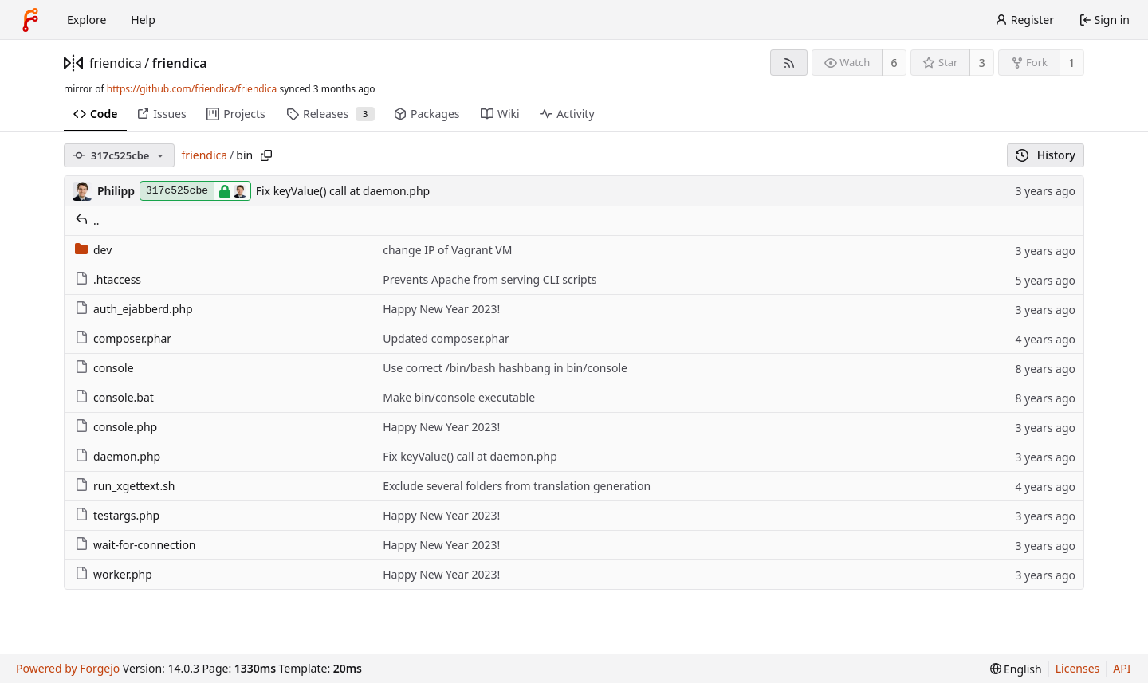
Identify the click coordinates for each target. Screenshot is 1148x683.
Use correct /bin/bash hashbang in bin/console (505, 367)
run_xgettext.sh (125, 485)
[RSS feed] (789, 62)
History (1045, 155)
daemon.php (117, 456)
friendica (115, 63)
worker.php (113, 574)
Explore (86, 19)
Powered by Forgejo (68, 668)
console (104, 367)
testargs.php (117, 515)
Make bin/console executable (459, 397)
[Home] (30, 20)
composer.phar (123, 338)
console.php (116, 426)
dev (93, 249)
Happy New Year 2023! (441, 308)
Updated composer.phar (446, 338)
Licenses (1078, 668)
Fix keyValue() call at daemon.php (343, 190)
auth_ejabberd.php (134, 308)
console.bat (114, 397)
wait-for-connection (135, 544)
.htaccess (108, 279)
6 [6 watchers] (894, 62)
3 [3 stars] (982, 62)
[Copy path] (266, 155)
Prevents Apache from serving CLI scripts (489, 279)
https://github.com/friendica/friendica (192, 89)
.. (87, 220)
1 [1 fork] (1071, 62)
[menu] (1016, 669)
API (1121, 668)
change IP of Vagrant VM (447, 249)
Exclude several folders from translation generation (517, 485)
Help (143, 19)
